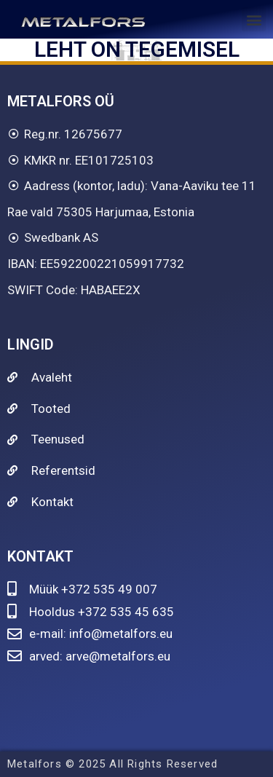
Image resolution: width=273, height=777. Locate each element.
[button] (254, 19)
